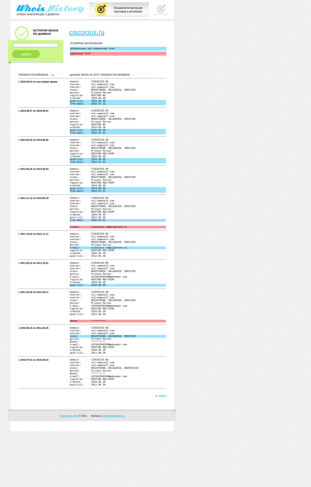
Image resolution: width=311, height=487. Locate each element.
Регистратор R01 (69, 471)
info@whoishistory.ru (114, 471)
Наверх (160, 451)
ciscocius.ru (87, 32)
